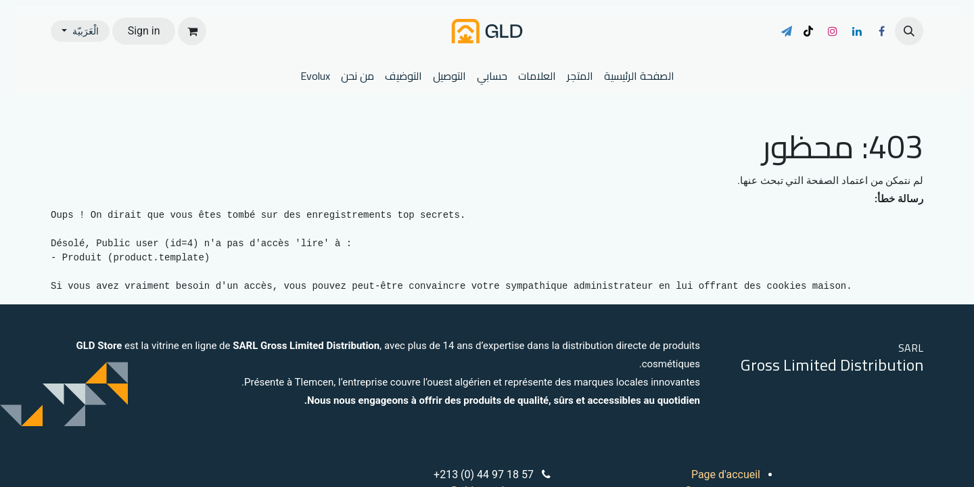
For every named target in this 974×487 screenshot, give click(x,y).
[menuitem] (639, 75)
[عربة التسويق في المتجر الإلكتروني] (192, 31)
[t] (787, 31)
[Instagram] (832, 31)
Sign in (144, 30)
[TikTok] (808, 31)
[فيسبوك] (881, 31)
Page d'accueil (725, 474)
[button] (909, 31)
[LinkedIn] (857, 31)
